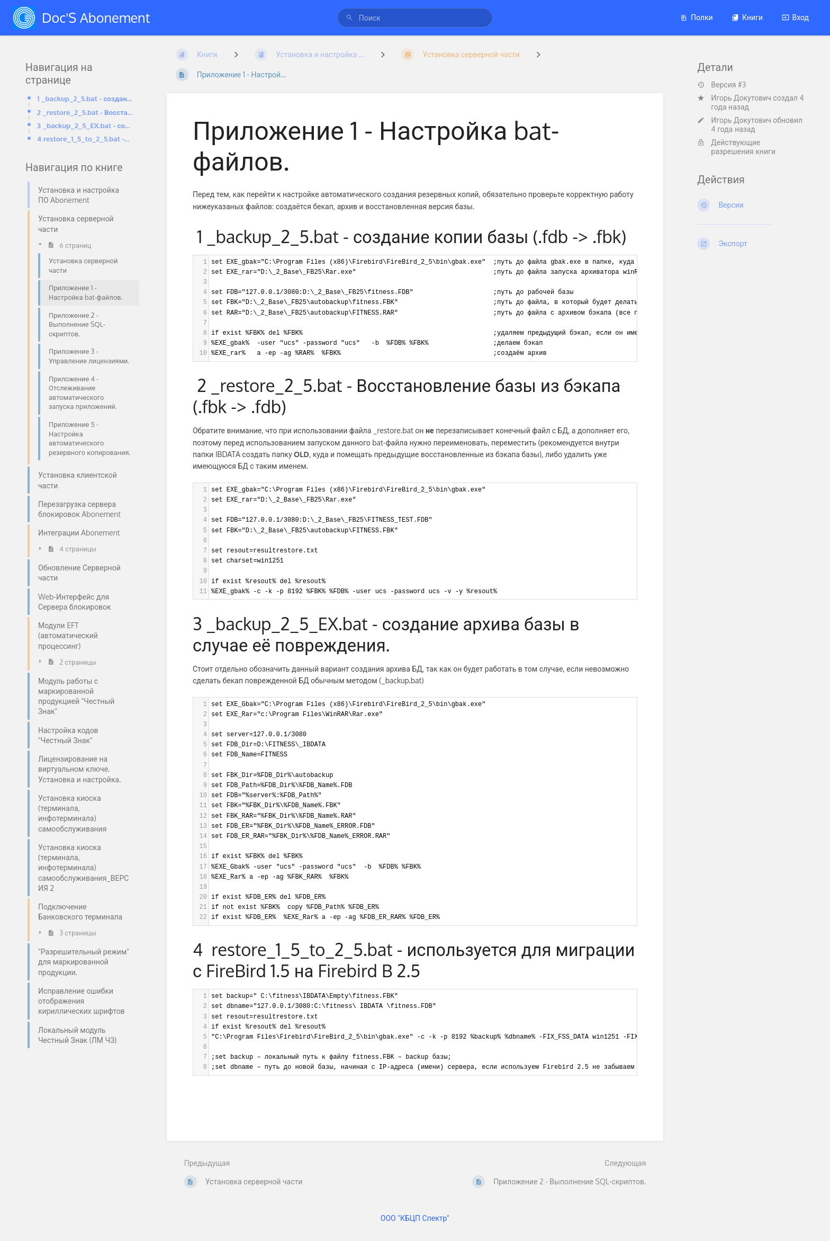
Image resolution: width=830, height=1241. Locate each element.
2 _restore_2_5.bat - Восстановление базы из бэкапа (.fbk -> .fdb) (85, 112)
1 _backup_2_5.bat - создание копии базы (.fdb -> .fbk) (85, 98)
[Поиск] (349, 17)
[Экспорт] (751, 243)
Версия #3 (721, 85)
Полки (696, 17)
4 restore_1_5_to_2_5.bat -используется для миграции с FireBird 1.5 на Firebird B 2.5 (85, 138)
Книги (747, 17)
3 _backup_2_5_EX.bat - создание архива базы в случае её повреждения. (85, 125)
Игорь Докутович (741, 97)
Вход (795, 17)
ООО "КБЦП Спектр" (415, 1217)
